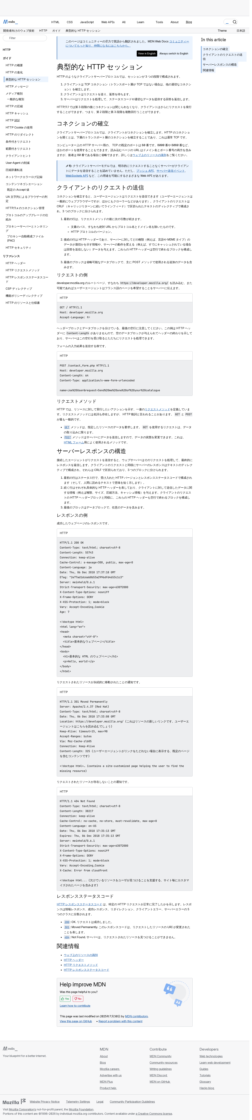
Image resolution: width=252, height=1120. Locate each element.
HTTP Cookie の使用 (19, 127)
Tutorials (205, 1075)
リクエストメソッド (77, 401)
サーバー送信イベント (171, 170)
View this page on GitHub (76, 1021)
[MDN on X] (18, 1077)
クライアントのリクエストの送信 (222, 57)
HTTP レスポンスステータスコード (79, 904)
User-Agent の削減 (18, 163)
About (104, 1056)
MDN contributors (136, 1016)
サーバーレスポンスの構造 (220, 64)
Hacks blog (207, 1088)
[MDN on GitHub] (5, 1077)
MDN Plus (106, 1081)
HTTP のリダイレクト (20, 134)
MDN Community (161, 1056)
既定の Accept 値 (18, 189)
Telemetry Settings (78, 1101)
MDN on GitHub (160, 1081)
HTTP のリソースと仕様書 (23, 302)
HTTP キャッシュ (17, 113)
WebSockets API (77, 175)
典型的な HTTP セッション (23, 79)
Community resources (164, 1062)
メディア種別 (14, 93)
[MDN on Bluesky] (11, 1077)
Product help (108, 1088)
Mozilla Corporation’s (22, 1109)
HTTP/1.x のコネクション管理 (25, 208)
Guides (203, 1069)
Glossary (205, 1081)
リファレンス (11, 256)
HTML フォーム (74, 442)
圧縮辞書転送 (16, 170)
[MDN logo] (10, 1049)
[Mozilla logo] (14, 1101)
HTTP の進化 (14, 72)
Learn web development (214, 1062)
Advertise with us (111, 1075)
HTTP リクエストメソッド (81, 965)
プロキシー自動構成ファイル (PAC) (25, 238)
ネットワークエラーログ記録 (26, 177)
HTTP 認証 (13, 120)
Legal (99, 1101)
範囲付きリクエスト (18, 148)
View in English (147, 53)
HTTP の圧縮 (14, 106)
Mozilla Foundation (81, 1109)
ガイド (7, 58)
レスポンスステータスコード (85, 896)
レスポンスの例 (72, 515)
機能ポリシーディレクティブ (26, 295)
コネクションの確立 (215, 49)
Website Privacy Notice (45, 1101)
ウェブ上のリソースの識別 (149, 155)
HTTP (7, 49)
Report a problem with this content (120, 1021)
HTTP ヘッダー (74, 960)
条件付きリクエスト (18, 141)
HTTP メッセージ (17, 86)
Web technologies (211, 1056)
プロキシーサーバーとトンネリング (27, 228)
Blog (189, 22)
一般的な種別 (15, 99)
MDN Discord (159, 1075)
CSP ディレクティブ (19, 288)
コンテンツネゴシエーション (24, 184)
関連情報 (208, 70)
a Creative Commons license (154, 1113)
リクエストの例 (72, 274)
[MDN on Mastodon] (24, 1077)
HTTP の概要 (14, 65)
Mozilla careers (110, 1069)
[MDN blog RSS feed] (30, 1077)
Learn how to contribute (75, 1005)
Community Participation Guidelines (132, 1101)
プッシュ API (145, 170)
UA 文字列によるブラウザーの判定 (26, 199)
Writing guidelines (161, 1069)
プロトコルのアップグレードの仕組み (27, 217)
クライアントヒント (18, 155)
